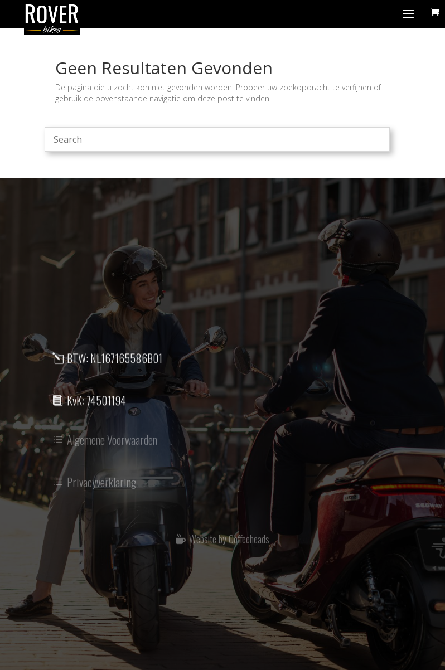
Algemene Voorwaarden (112, 444)
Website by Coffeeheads (229, 542)
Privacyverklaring (101, 487)
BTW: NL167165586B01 (114, 361)
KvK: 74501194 (96, 404)
